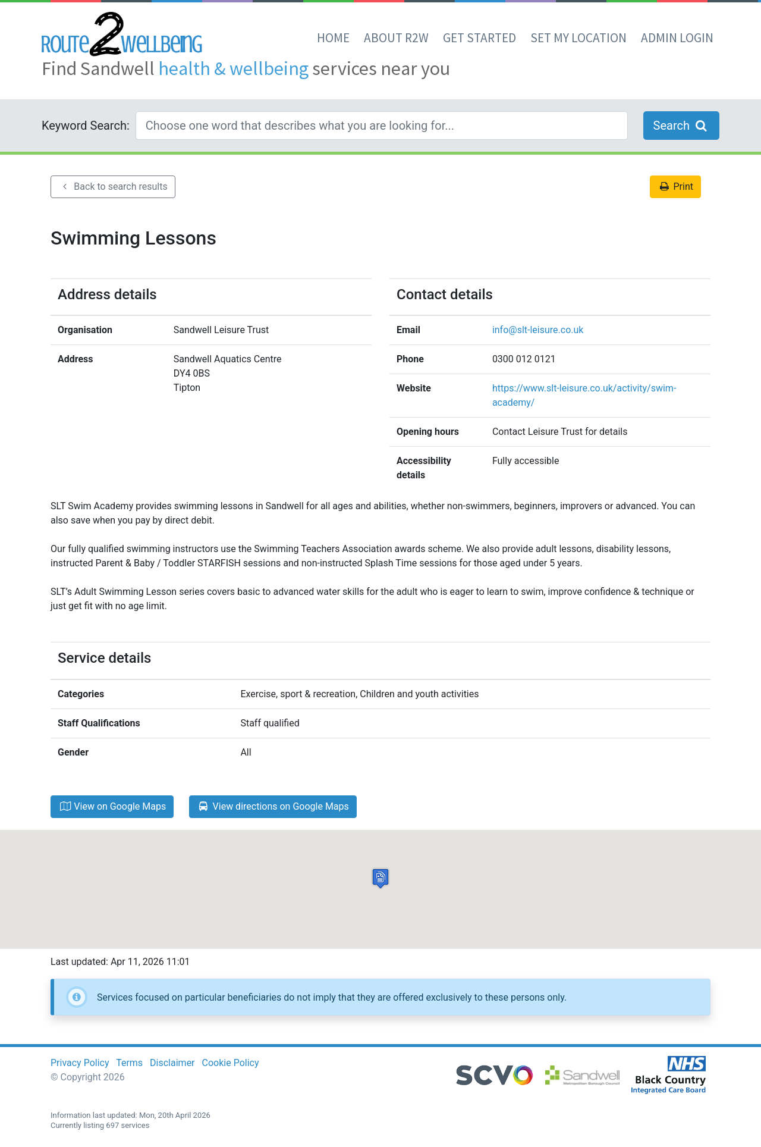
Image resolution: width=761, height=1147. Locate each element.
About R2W (396, 38)
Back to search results (113, 186)
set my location (578, 38)
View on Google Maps (112, 806)
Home (333, 38)
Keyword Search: (86, 125)
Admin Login (677, 38)
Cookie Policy (230, 1062)
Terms (129, 1062)
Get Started (479, 38)
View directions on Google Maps (273, 806)
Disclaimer (172, 1062)
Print (675, 186)
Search (681, 125)
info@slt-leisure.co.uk (538, 330)
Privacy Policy (80, 1062)
